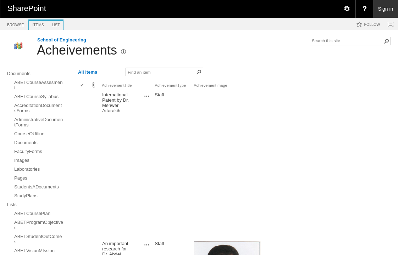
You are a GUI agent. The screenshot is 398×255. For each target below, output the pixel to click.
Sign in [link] (385, 9)
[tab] (15, 23)
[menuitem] (346, 9)
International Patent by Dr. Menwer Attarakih (115, 102)
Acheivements (77, 50)
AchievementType (170, 85)
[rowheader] (83, 164)
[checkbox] (82, 85)
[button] (387, 41)
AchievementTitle (117, 85)
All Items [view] (87, 72)
